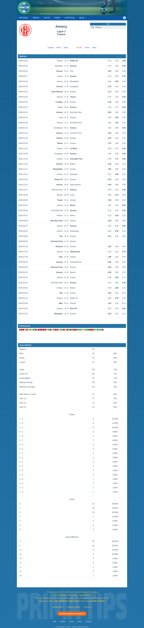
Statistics (70, 18)
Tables (36, 18)
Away (66, 47)
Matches (23, 18)
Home (58, 47)
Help (54, 621)
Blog (81, 18)
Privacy (62, 621)
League (51, 47)
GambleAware (58, 607)
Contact (88, 621)
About (79, 621)
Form (57, 18)
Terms (71, 621)
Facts (47, 18)
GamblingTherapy (73, 607)
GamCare (87, 607)
